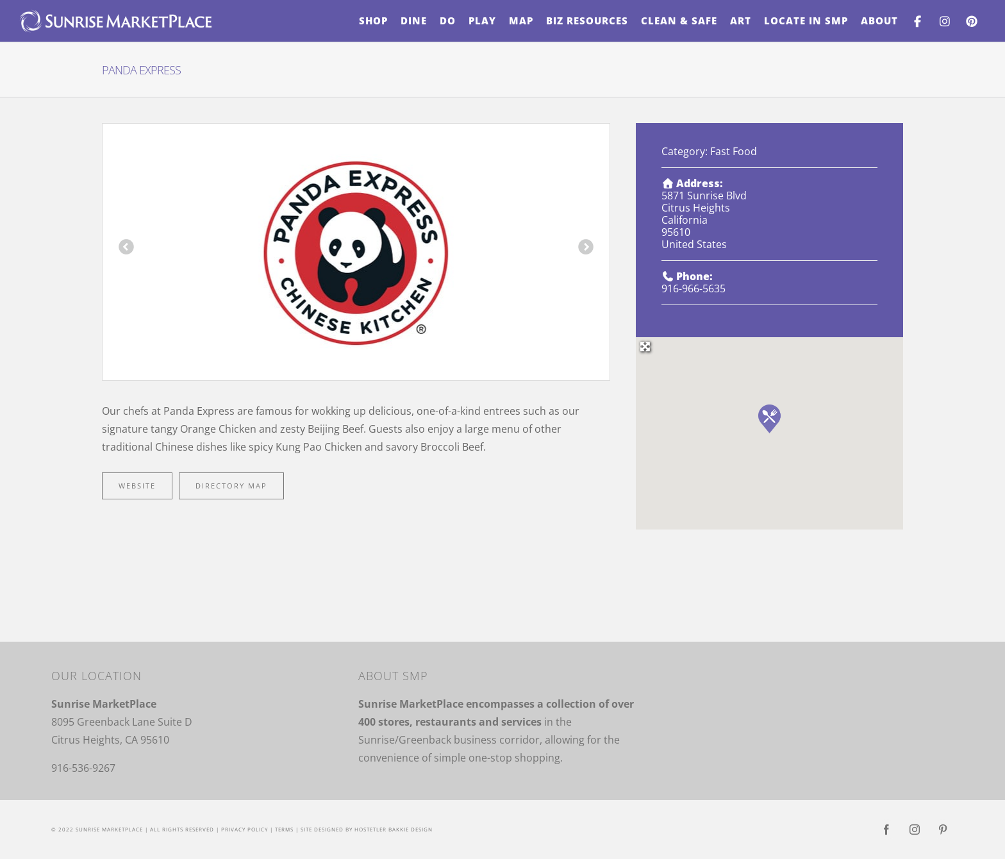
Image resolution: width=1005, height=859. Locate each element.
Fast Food (733, 151)
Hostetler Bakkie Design (393, 829)
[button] (769, 418)
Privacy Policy (244, 829)
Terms (284, 829)
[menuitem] (373, 21)
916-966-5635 (693, 288)
